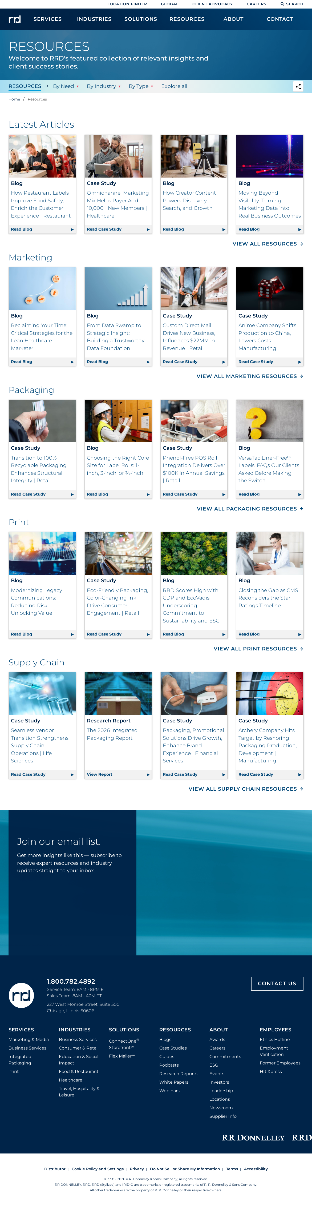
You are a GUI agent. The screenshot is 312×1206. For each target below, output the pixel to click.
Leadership (221, 1090)
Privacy (137, 1169)
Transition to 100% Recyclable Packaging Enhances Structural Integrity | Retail (39, 469)
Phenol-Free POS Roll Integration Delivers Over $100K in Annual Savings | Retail (194, 469)
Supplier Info (223, 1116)
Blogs (165, 1039)
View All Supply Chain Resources (243, 789)
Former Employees (280, 1063)
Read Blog (43, 228)
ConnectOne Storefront (124, 1044)
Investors (219, 1082)
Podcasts (169, 1065)
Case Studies (173, 1048)
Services (21, 1030)
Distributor (55, 1169)
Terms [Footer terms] (232, 1169)
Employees (275, 1030)
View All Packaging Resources (247, 509)
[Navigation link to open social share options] (298, 87)
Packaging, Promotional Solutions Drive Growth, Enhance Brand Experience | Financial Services (193, 745)
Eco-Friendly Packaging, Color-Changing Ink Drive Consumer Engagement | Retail (117, 601)
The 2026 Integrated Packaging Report (112, 734)
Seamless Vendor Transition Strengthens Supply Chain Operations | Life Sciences (39, 745)
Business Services (27, 1048)
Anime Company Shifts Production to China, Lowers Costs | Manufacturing (267, 336)
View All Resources (265, 244)
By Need (63, 86)
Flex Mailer (122, 1056)
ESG (213, 1065)
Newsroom (221, 1107)
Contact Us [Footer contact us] (277, 983)
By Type (138, 86)
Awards (217, 1039)
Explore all (174, 86)
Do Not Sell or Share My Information (185, 1169)
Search (291, 4)
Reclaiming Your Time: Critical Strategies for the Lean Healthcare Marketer (41, 336)
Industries (75, 1030)
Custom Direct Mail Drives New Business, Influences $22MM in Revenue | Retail (189, 336)
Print (14, 1071)
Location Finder (127, 4)
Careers (256, 4)
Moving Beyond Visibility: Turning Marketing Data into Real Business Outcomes (269, 204)
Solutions (124, 1030)
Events (216, 1073)
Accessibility (256, 1169)
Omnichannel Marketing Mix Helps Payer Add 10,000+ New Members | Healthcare (118, 204)
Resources (25, 86)
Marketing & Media (29, 1039)
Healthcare (70, 1080)
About (218, 1030)
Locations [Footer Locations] (219, 1099)
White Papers (173, 1082)
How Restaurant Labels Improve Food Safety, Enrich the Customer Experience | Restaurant (41, 204)
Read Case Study (119, 228)
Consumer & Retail (79, 1048)
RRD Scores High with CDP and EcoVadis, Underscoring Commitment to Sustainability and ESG (191, 605)
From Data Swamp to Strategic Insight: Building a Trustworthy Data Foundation (115, 336)
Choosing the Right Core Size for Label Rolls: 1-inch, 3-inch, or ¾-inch (118, 465)
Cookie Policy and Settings (98, 1169)
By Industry (101, 86)
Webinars (169, 1090)
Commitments (225, 1056)
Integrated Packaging (20, 1060)
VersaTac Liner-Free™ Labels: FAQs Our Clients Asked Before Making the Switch (268, 469)
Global (170, 4)
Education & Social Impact (78, 1060)
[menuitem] (48, 22)
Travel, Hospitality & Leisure (79, 1092)
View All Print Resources (255, 649)
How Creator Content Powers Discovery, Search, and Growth (189, 200)
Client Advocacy (212, 4)
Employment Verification (274, 1051)
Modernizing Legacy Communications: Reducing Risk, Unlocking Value (36, 601)
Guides (166, 1056)
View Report (119, 773)
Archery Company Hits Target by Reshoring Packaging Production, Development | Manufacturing (267, 745)
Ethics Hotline (275, 1039)
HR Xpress (271, 1071)
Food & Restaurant (79, 1071)
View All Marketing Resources (247, 376)
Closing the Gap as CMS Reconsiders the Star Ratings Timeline (268, 598)
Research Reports (178, 1073)
